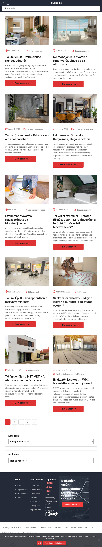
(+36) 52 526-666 (50, 487)
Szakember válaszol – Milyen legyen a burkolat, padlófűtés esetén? (72, 301)
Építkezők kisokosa (64, 374)
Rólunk (18, 485)
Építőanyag (81, 292)
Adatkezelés (35, 493)
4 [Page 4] (27, 422)
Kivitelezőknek (21, 493)
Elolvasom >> (22, 83)
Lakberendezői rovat (84, 129)
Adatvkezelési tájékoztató (55, 543)
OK (39, 543)
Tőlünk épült (36, 51)
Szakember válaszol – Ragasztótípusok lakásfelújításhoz (20, 219)
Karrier (18, 497)
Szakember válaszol (37, 210)
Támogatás (35, 505)
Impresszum (35, 509)
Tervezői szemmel (83, 51)
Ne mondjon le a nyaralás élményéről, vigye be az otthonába (70, 60)
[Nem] (98, 540)
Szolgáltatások (21, 489)
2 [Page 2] (14, 422)
